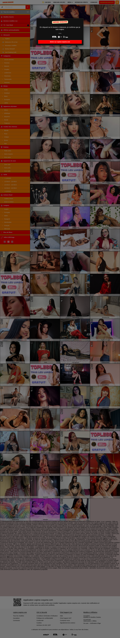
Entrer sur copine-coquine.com (60, 42)
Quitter (59, 33)
